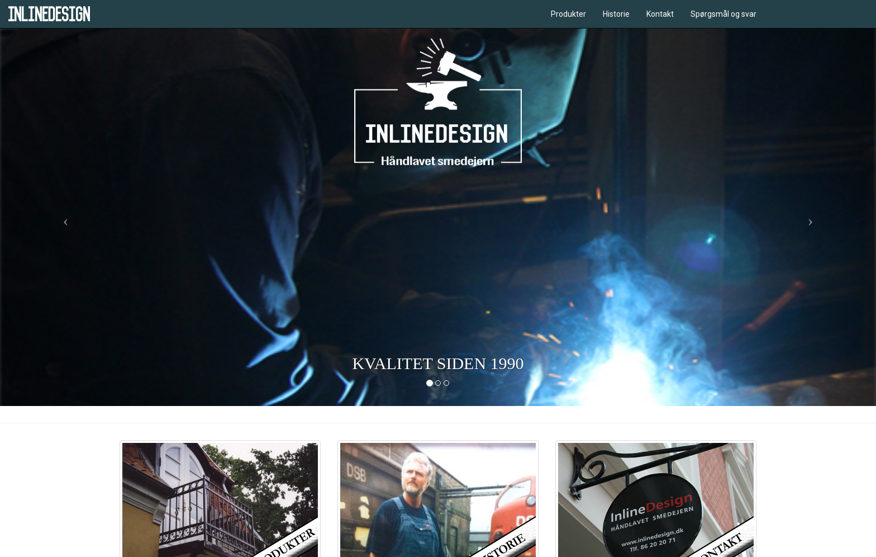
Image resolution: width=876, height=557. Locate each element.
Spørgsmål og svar (723, 14)
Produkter (568, 14)
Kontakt (660, 14)
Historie (616, 14)
